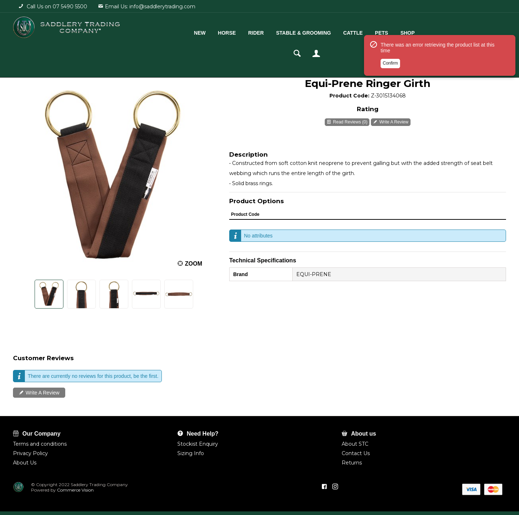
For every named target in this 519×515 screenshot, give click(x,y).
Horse (200, 31)
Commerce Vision (75, 490)
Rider (229, 31)
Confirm (390, 76)
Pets (354, 31)
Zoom (193, 264)
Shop (381, 31)
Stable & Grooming (276, 31)
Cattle (326, 31)
